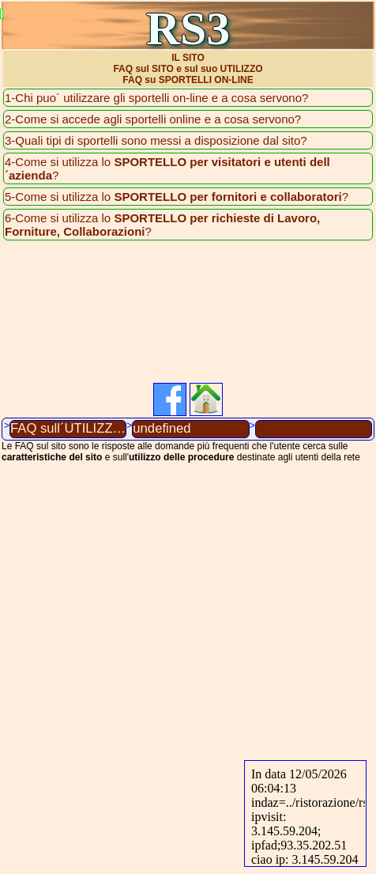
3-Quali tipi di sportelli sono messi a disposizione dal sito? (156, 140)
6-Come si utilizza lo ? (162, 224)
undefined (161, 428)
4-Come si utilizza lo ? (167, 168)
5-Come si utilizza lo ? (176, 196)
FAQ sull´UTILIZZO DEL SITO (68, 428)
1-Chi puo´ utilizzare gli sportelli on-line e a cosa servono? (156, 97)
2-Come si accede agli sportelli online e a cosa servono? (153, 119)
